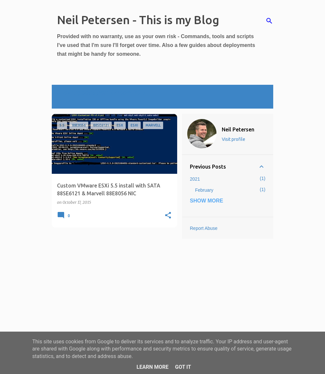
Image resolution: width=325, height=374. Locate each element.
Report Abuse (204, 228)
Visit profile (233, 139)
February (204, 190)
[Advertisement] (112, 278)
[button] (168, 215)
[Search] (269, 21)
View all (69, 101)
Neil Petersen (238, 129)
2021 (195, 179)
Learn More (152, 367)
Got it (183, 367)
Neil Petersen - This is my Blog (138, 19)
